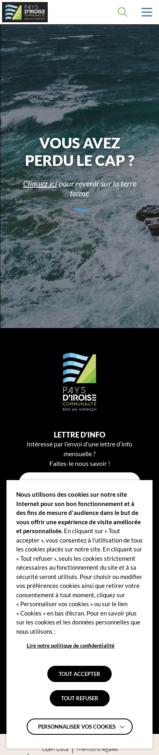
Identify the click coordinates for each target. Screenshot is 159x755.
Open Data (55, 748)
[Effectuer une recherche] (122, 12)
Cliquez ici (40, 183)
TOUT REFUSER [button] (79, 698)
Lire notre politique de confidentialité (70, 645)
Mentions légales (97, 748)
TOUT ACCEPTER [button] (79, 674)
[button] (147, 12)
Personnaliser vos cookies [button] (77, 726)
